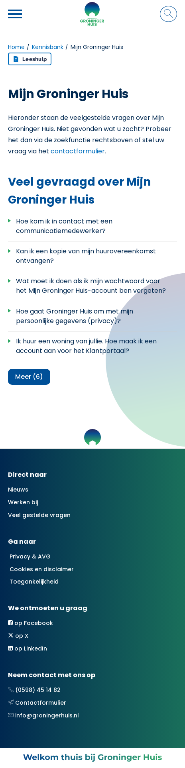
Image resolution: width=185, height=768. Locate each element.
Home (16, 47)
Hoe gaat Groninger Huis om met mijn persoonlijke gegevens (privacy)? (74, 316)
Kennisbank (47, 47)
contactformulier (78, 151)
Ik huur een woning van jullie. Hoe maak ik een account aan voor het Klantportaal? (86, 346)
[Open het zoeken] (168, 14)
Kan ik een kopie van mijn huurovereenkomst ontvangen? (86, 256)
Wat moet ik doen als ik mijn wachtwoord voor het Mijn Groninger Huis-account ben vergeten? (91, 285)
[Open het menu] (16, 14)
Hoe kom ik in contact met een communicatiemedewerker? (64, 226)
